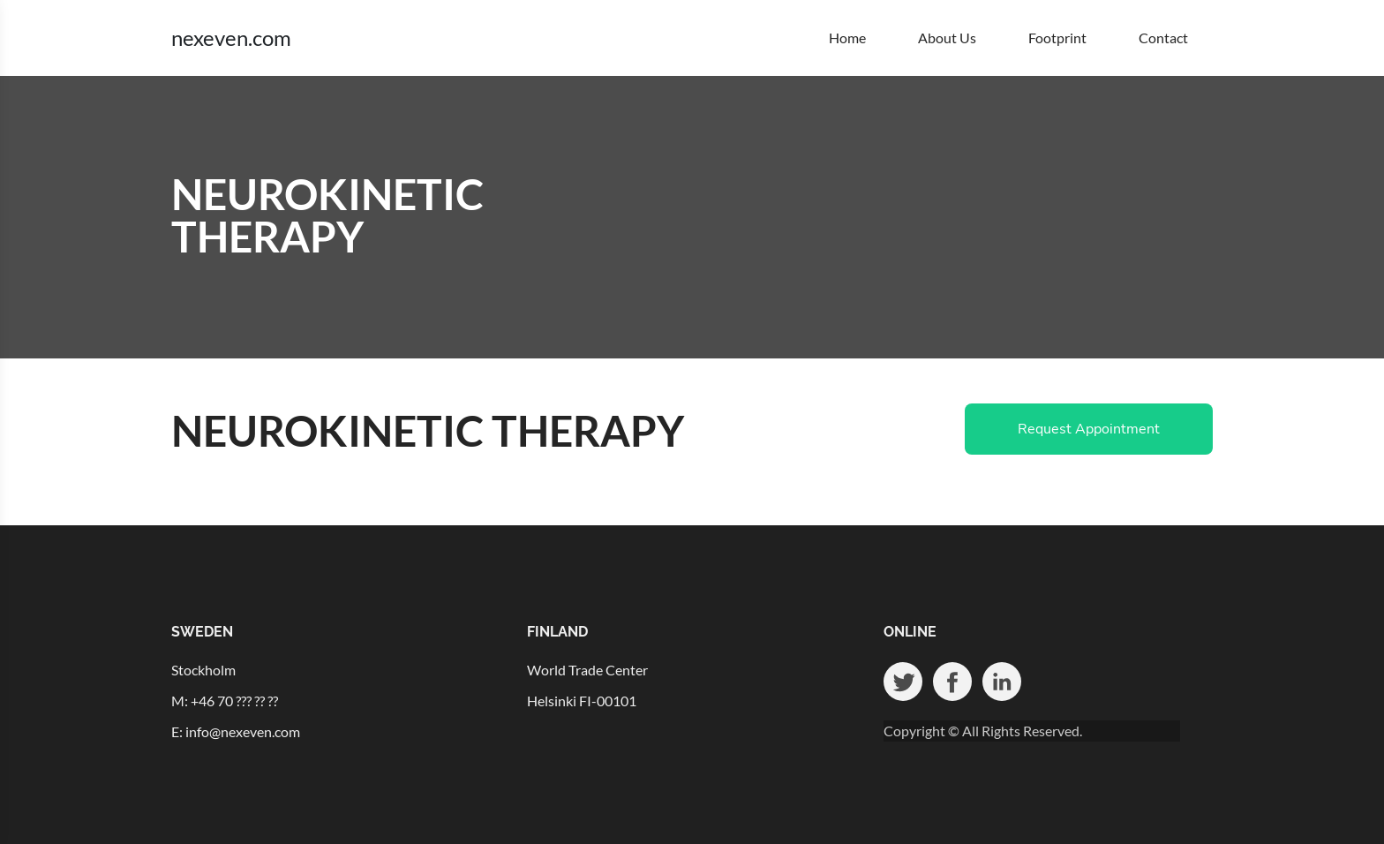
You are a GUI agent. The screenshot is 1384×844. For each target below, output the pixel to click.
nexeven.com (231, 37)
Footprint (1057, 37)
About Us (947, 37)
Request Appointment (1089, 429)
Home (847, 37)
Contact (1163, 37)
